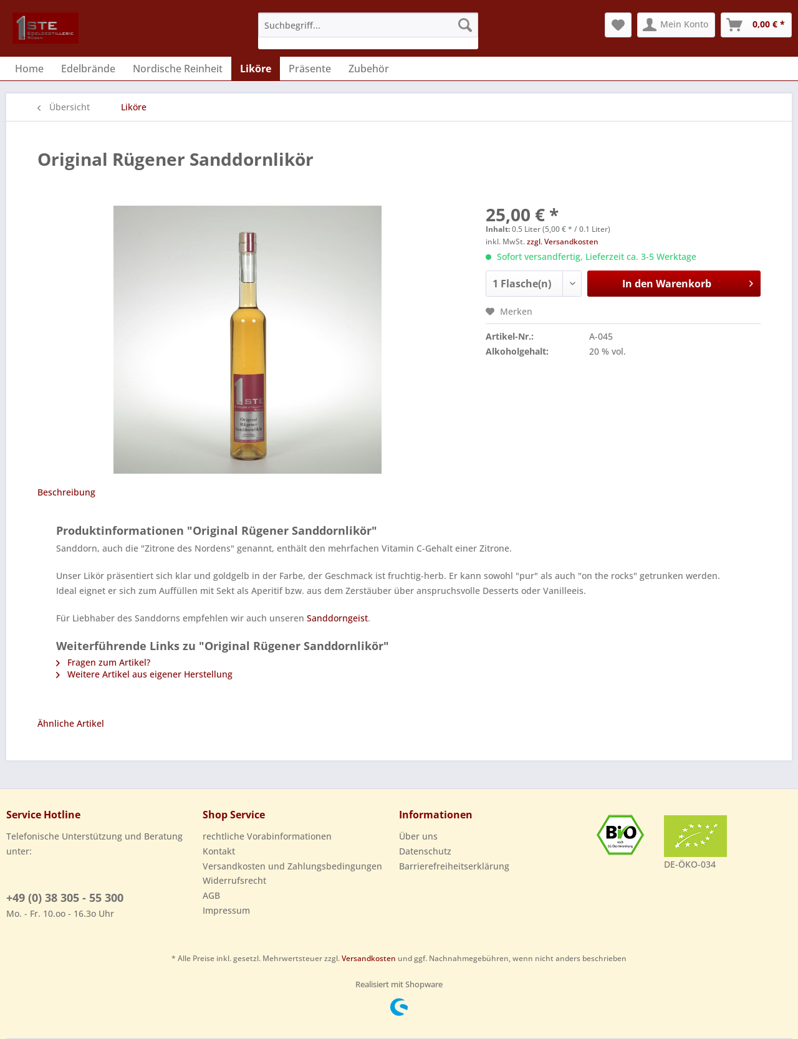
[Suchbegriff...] (368, 24)
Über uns (418, 836)
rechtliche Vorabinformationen (267, 836)
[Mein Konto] (676, 24)
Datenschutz (425, 851)
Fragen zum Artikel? (103, 662)
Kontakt (219, 851)
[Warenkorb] (756, 24)
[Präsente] (310, 68)
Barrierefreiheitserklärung (454, 866)
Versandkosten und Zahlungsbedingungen (292, 866)
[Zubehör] (369, 68)
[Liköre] (255, 68)
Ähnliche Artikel (70, 723)
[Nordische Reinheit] (177, 68)
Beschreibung (66, 492)
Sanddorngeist (337, 618)
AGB (211, 895)
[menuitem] (368, 30)
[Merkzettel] (618, 24)
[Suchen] (465, 24)
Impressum (226, 910)
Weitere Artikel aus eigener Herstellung (144, 674)
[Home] (29, 68)
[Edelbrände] (88, 68)
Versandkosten (369, 958)
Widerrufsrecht (234, 880)
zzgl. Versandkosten (562, 241)
